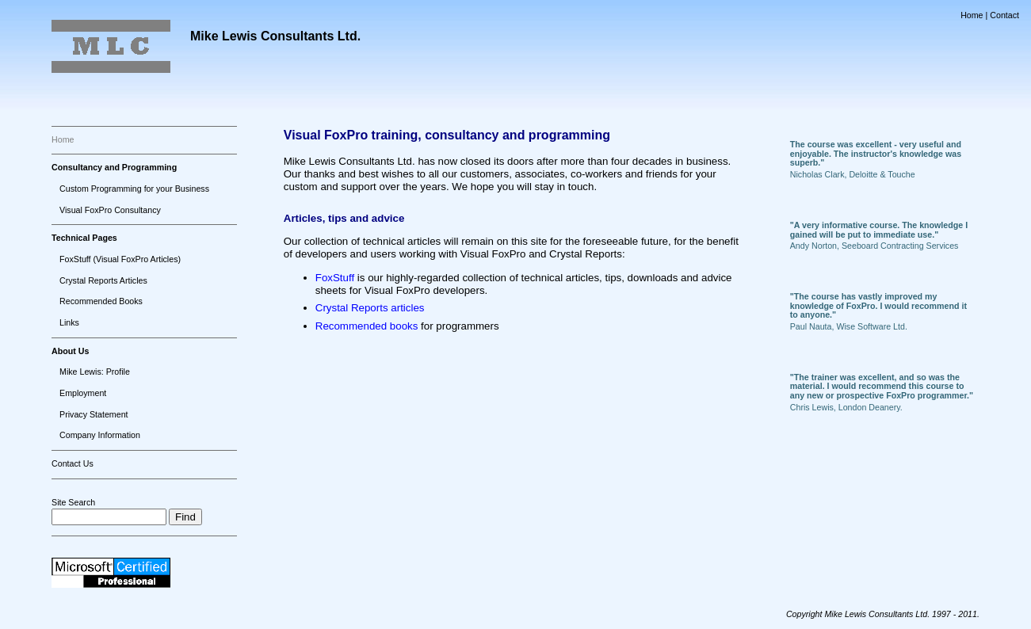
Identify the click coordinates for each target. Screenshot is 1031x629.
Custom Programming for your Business (134, 188)
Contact (1004, 15)
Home (971, 15)
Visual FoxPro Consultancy (110, 210)
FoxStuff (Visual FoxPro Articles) (120, 259)
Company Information (99, 435)
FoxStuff (334, 278)
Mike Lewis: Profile (94, 371)
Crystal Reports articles (370, 308)
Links (69, 322)
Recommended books (366, 326)
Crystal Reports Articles (103, 280)
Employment (82, 393)
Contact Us (73, 463)
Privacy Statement (93, 414)
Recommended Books (101, 301)
